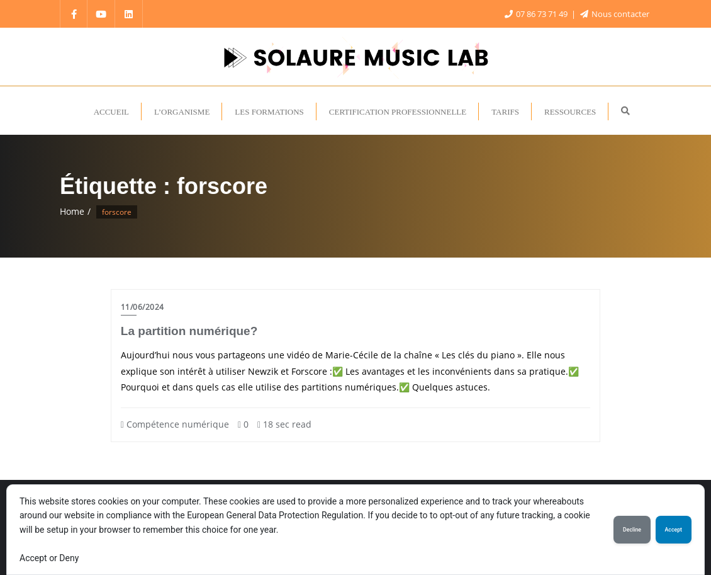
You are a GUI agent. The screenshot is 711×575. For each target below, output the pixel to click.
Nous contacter (614, 14)
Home (72, 211)
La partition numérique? (189, 331)
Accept (673, 530)
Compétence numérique (175, 424)
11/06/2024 (142, 307)
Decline (632, 530)
